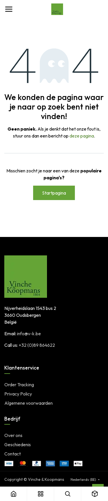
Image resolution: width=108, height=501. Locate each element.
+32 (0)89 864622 (37, 345)
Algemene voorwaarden (28, 403)
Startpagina (54, 193)
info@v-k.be (29, 333)
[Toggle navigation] (8, 9)
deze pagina (81, 136)
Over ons (13, 435)
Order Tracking (19, 384)
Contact (12, 454)
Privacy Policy (18, 394)
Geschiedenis (17, 444)
